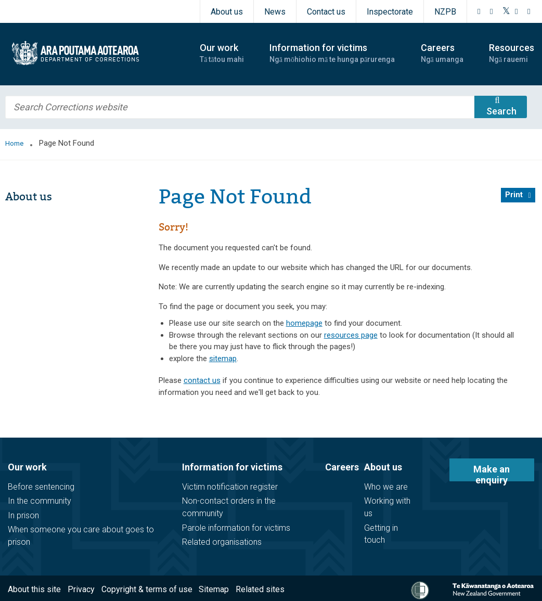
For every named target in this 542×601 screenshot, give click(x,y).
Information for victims (232, 467)
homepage (304, 323)
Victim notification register (230, 487)
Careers (342, 467)
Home (14, 143)
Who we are (386, 487)
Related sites (260, 589)
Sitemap (214, 589)
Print (514, 194)
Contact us (326, 12)
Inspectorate (390, 12)
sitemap (223, 358)
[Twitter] (506, 11)
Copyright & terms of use (146, 589)
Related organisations (222, 542)
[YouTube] (516, 11)
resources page (351, 335)
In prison (23, 515)
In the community (39, 501)
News (275, 12)
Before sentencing (41, 487)
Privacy (81, 589)
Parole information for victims (236, 528)
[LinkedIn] (529, 11)
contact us (202, 380)
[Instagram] (491, 11)
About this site (34, 589)
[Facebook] (479, 11)
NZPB (445, 12)
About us (227, 12)
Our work (27, 467)
